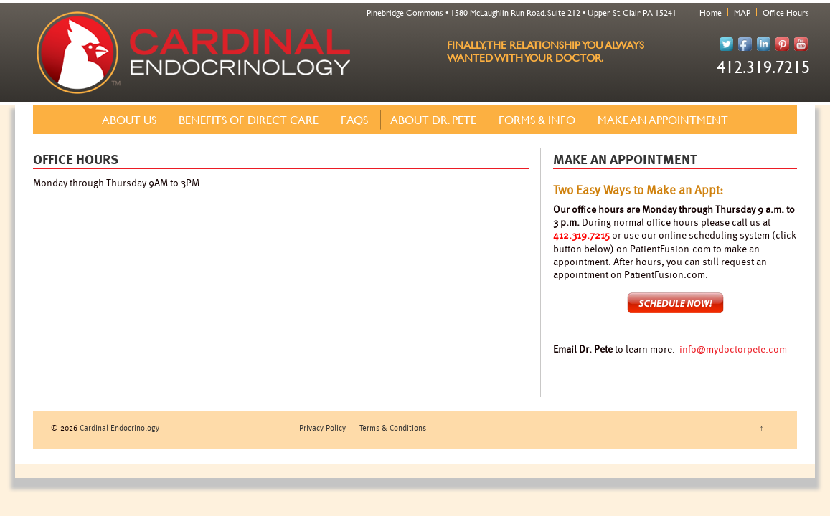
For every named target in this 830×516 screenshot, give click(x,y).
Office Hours (786, 12)
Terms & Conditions (392, 427)
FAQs (354, 119)
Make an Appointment (663, 119)
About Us (129, 119)
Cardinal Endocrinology (118, 427)
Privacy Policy (322, 427)
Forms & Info (537, 119)
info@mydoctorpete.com (733, 349)
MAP (742, 12)
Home (710, 12)
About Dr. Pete (433, 119)
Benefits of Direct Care (249, 119)
